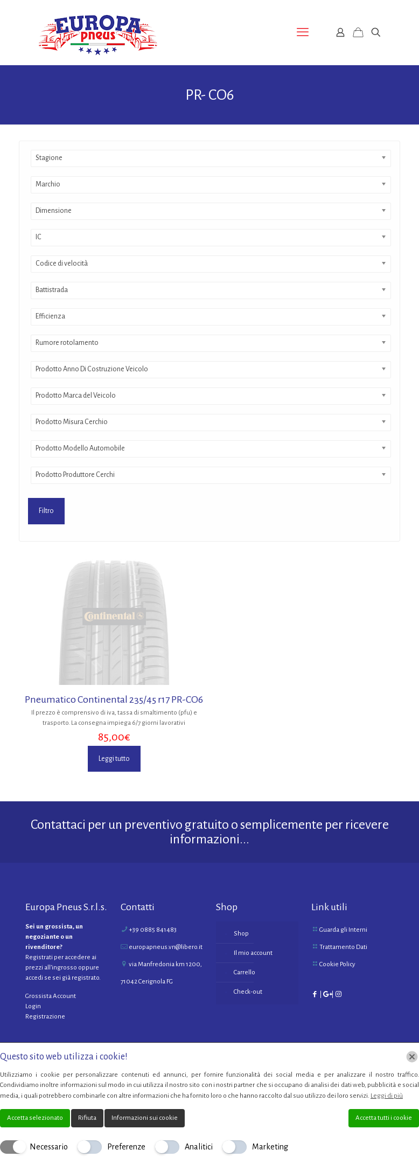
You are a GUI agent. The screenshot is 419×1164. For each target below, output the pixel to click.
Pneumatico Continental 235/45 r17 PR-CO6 (114, 699)
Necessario (49, 1146)
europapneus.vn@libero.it (165, 947)
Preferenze (126, 1146)
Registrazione (45, 1016)
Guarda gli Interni (343, 929)
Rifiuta (87, 1117)
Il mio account (253, 953)
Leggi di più (387, 1095)
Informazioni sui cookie (144, 1117)
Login (33, 1006)
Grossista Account (50, 996)
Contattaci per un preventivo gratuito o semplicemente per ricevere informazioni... (210, 831)
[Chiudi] (412, 1057)
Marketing (270, 1146)
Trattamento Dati (343, 947)
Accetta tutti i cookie (383, 1117)
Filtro (46, 511)
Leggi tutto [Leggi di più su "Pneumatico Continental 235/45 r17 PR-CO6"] (114, 759)
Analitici (199, 1146)
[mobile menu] (303, 32)
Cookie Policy (337, 964)
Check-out (248, 991)
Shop (241, 933)
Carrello (244, 972)
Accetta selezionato (35, 1117)
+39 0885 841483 (153, 929)
